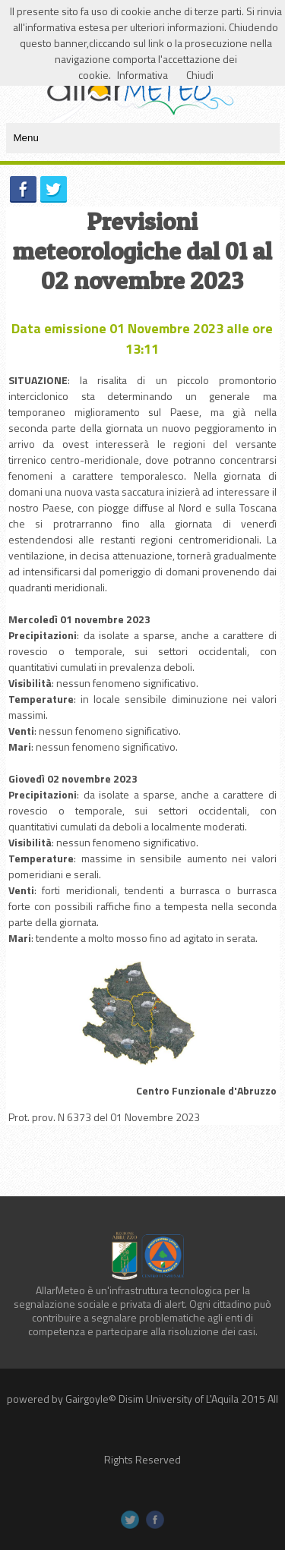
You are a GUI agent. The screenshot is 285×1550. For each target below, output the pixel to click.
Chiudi (200, 75)
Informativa (142, 75)
